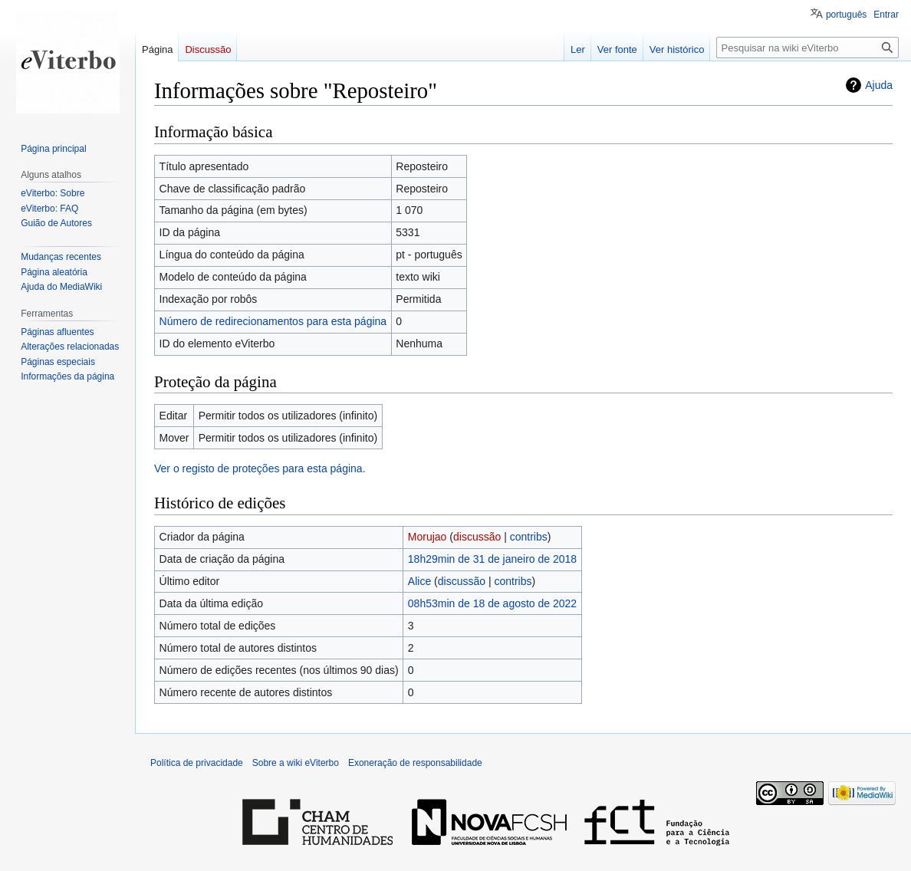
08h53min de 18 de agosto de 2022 (492, 603)
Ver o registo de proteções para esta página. (260, 468)
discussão (477, 537)
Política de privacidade (196, 763)
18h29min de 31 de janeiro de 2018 (492, 559)
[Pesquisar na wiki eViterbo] (807, 47)
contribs (529, 537)
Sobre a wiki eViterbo (295, 763)
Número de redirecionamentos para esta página (273, 321)
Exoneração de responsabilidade (415, 763)
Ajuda (879, 85)
